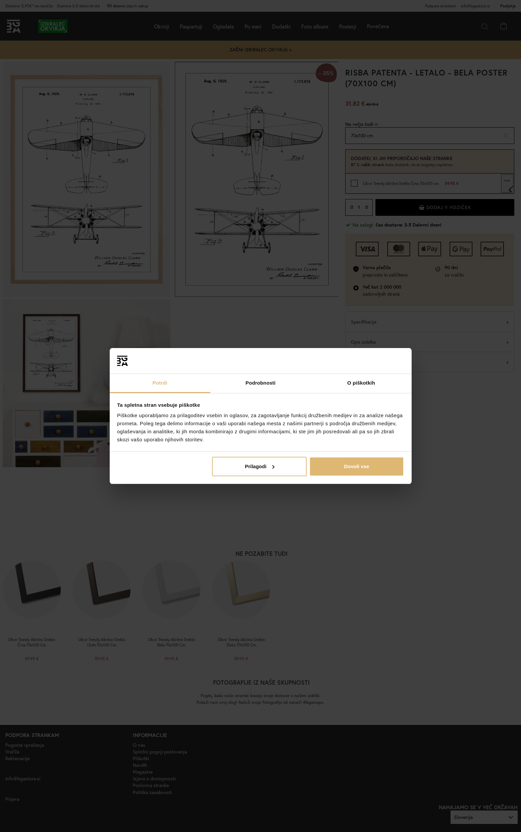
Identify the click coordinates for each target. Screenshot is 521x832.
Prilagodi (259, 466)
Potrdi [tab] (160, 383)
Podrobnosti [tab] (260, 383)
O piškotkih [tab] (361, 383)
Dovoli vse (356, 466)
